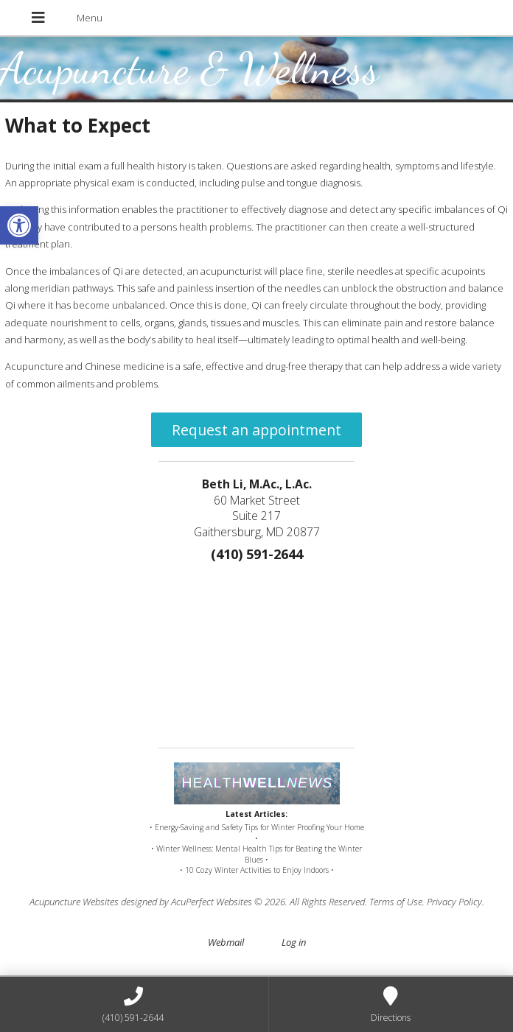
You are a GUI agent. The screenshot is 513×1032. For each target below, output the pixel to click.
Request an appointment (256, 430)
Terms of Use (395, 901)
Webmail (226, 942)
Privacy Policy (454, 901)
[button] (19, 225)
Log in (294, 942)
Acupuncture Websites (74, 901)
